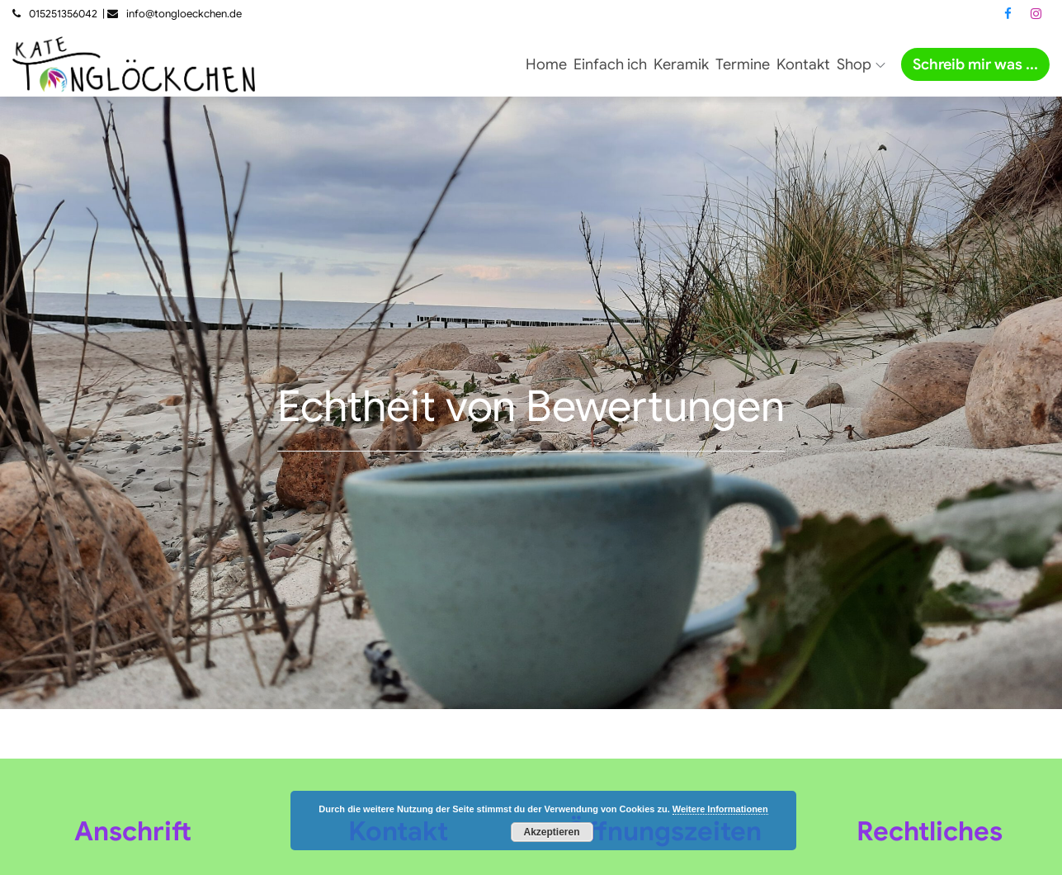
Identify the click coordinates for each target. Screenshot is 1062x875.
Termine (742, 64)
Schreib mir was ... (975, 64)
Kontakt (803, 64)
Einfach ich (610, 64)
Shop (861, 64)
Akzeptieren (551, 832)
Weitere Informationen (720, 809)
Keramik (681, 64)
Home (546, 64)
